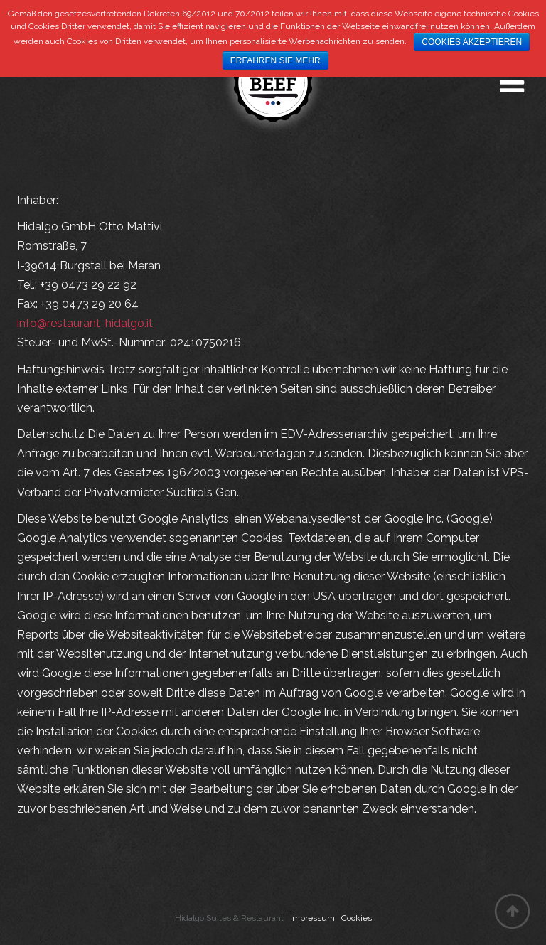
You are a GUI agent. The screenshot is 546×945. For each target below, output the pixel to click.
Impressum (312, 918)
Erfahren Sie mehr (275, 60)
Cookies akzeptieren (472, 42)
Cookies (356, 918)
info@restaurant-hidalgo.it (85, 323)
